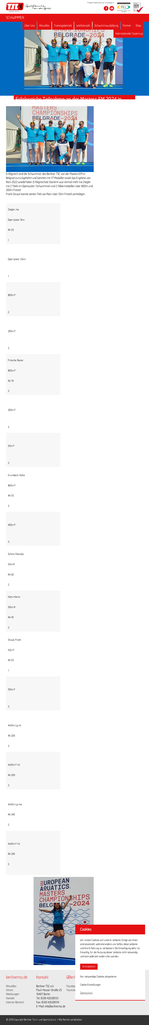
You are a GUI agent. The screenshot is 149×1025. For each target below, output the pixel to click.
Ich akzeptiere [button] (88, 966)
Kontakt (10, 998)
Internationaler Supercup (129, 33)
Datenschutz (99, 3)
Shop (138, 25)
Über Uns (29, 25)
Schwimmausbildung (106, 25)
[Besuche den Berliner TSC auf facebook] (106, 8)
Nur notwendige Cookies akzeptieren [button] (98, 976)
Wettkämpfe (83, 25)
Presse (90, 3)
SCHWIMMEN (15, 18)
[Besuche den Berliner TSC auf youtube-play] (111, 8)
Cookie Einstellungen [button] (90, 984)
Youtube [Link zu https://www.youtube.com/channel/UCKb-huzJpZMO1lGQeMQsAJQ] (71, 990)
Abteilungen (12, 994)
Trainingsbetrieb (63, 25)
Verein (9, 990)
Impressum (109, 3)
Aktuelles (44, 25)
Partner (127, 25)
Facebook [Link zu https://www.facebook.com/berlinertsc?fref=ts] (72, 986)
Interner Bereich (15, 1002)
